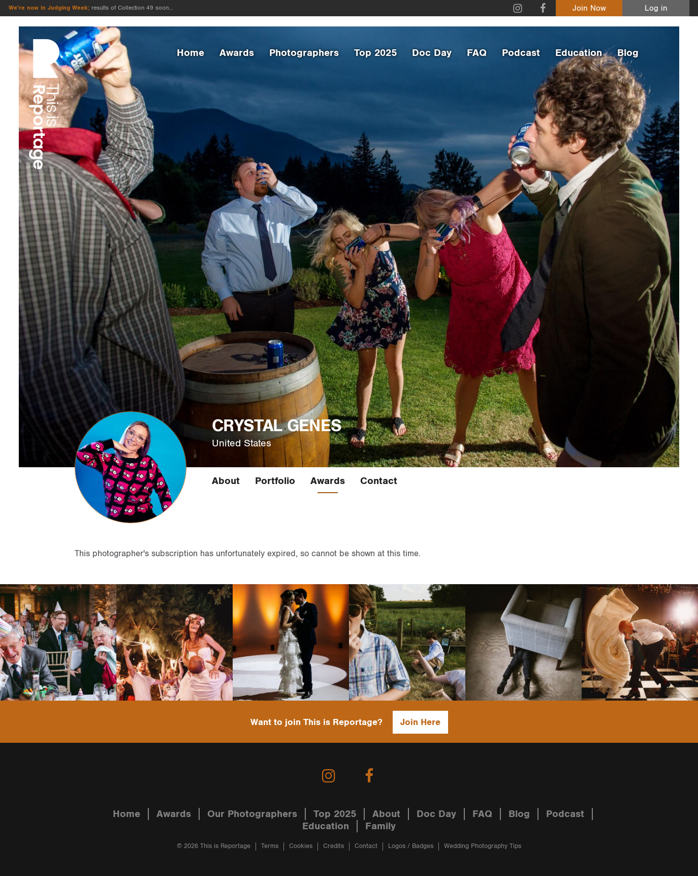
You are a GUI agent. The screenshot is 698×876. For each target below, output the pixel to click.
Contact (378, 481)
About (226, 481)
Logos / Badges (410, 846)
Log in (656, 8)
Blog (628, 53)
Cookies (300, 846)
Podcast (521, 53)
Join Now (589, 8)
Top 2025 (375, 53)
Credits (333, 846)
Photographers (304, 53)
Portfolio (275, 481)
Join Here (420, 722)
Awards (236, 53)
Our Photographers (252, 814)
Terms (269, 846)
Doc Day (432, 53)
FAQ (477, 53)
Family (380, 826)
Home (190, 53)
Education (578, 53)
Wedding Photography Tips (482, 846)
